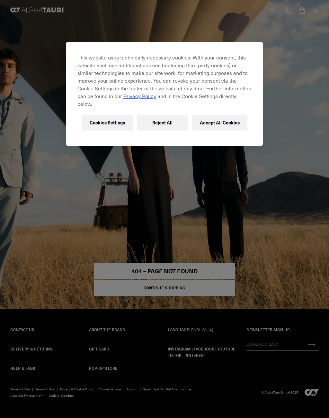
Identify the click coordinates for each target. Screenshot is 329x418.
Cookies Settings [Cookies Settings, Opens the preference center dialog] (107, 122)
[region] (164, 94)
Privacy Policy (139, 96)
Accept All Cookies (220, 122)
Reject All (162, 122)
